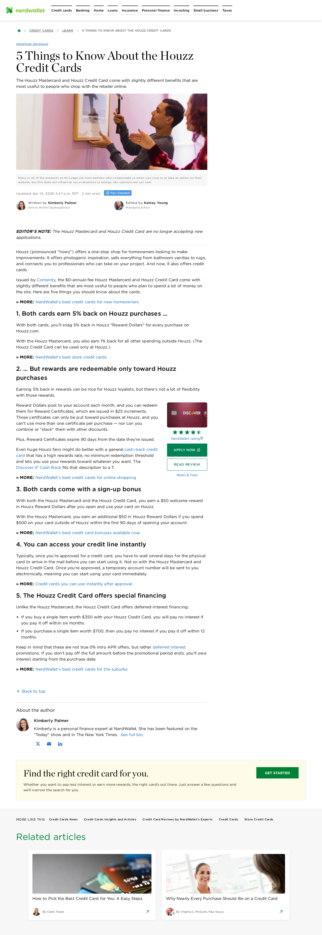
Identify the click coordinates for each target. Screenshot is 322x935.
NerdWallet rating (185, 439)
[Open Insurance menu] (130, 10)
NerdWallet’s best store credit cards (71, 357)
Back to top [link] (34, 691)
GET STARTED (277, 773)
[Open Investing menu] (181, 10)
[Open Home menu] (99, 10)
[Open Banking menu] (83, 10)
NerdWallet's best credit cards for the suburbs (81, 669)
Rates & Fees (187, 475)
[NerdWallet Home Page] (25, 10)
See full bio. (132, 734)
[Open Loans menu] (113, 10)
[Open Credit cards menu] (61, 10)
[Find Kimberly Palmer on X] (38, 744)
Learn (67, 30)
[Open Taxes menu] (227, 10)
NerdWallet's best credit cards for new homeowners (87, 302)
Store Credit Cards (259, 819)
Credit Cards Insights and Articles (110, 819)
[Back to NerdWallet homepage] (19, 31)
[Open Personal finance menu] (156, 10)
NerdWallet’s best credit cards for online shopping (85, 477)
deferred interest (169, 647)
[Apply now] (187, 450)
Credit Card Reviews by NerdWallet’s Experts (177, 819)
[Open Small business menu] (205, 10)
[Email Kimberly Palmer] (49, 744)
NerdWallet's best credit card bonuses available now (87, 532)
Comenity (46, 279)
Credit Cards (41, 30)
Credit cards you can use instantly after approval (83, 584)
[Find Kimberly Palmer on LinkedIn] (60, 744)
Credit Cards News (63, 819)
